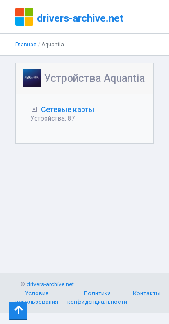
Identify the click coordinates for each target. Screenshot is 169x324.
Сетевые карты (67, 109)
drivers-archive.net (80, 18)
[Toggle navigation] (18, 311)
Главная (26, 44)
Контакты (146, 293)
